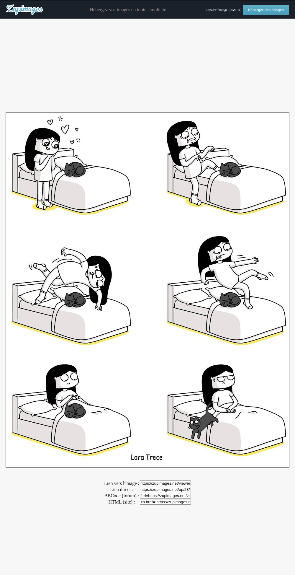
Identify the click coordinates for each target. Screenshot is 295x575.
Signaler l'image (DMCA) (223, 10)
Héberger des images (266, 10)
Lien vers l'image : (121, 483)
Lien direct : (121, 489)
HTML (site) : (121, 501)
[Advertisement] (147, 66)
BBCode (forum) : (121, 495)
